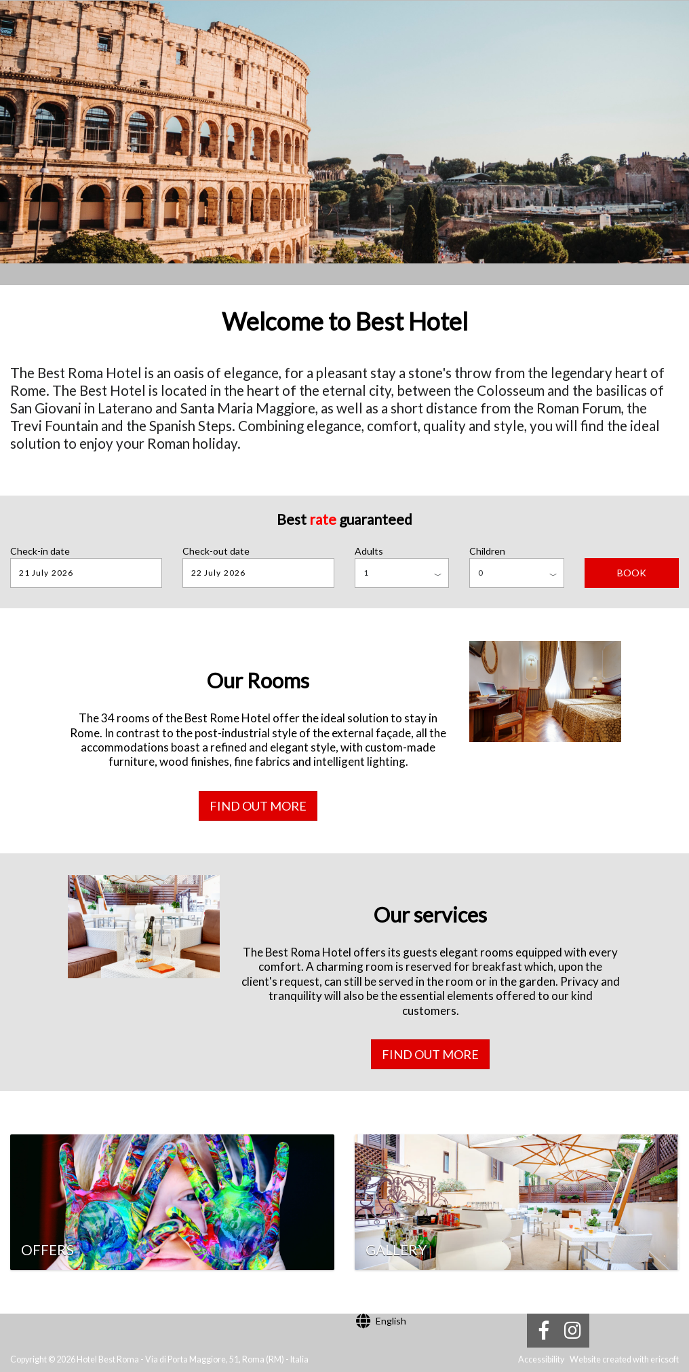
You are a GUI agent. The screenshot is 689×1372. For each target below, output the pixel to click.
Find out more (258, 805)
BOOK (631, 572)
